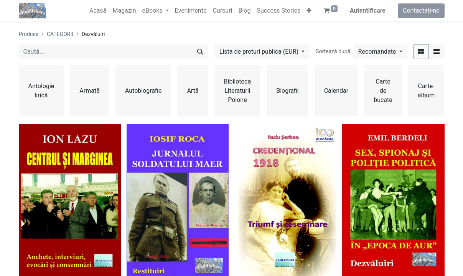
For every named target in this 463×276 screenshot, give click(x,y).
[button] (309, 10)
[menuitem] (97, 10)
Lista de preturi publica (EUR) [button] (259, 51)
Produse (29, 34)
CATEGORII (60, 34)
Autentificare (368, 10)
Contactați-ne (421, 10)
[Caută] (200, 51)
